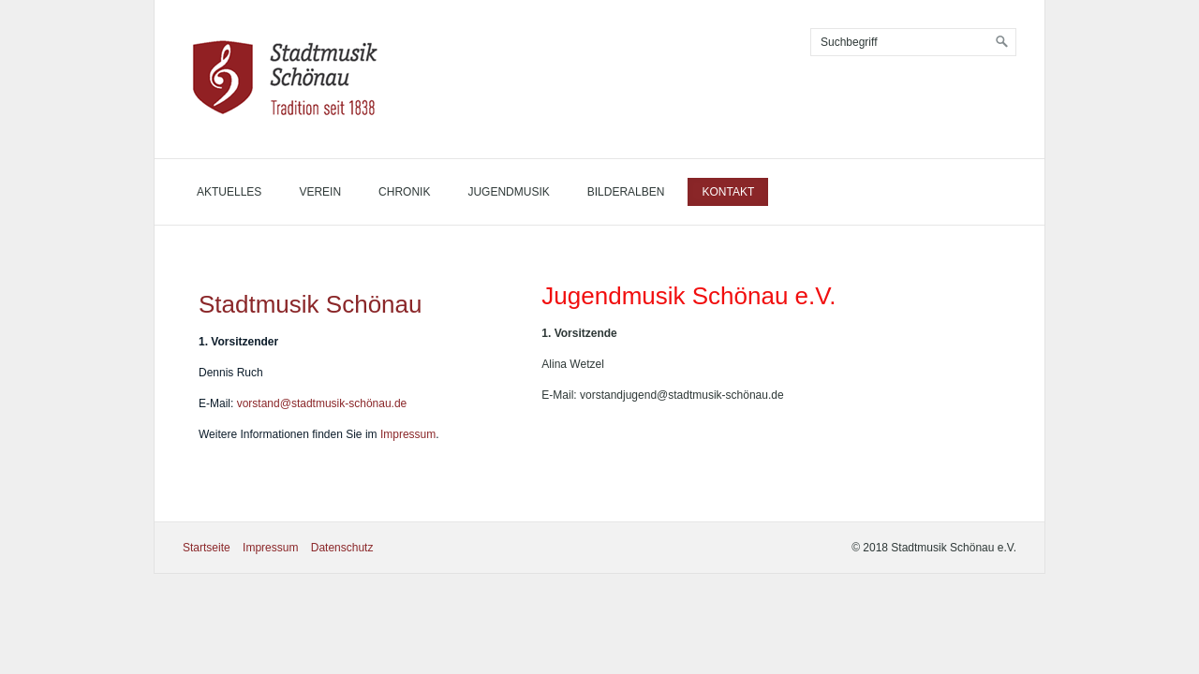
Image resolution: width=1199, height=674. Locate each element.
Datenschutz (342, 547)
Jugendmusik (508, 191)
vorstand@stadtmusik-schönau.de (322, 403)
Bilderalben (626, 191)
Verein (320, 191)
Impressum (408, 434)
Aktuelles (229, 191)
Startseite (206, 547)
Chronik (404, 191)
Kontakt (728, 191)
